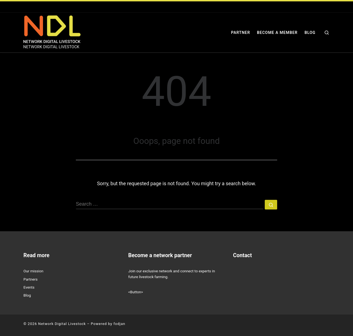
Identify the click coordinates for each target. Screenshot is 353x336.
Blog (27, 295)
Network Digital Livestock (62, 324)
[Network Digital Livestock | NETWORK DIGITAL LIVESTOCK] (52, 28)
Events (28, 287)
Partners (30, 279)
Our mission (33, 271)
